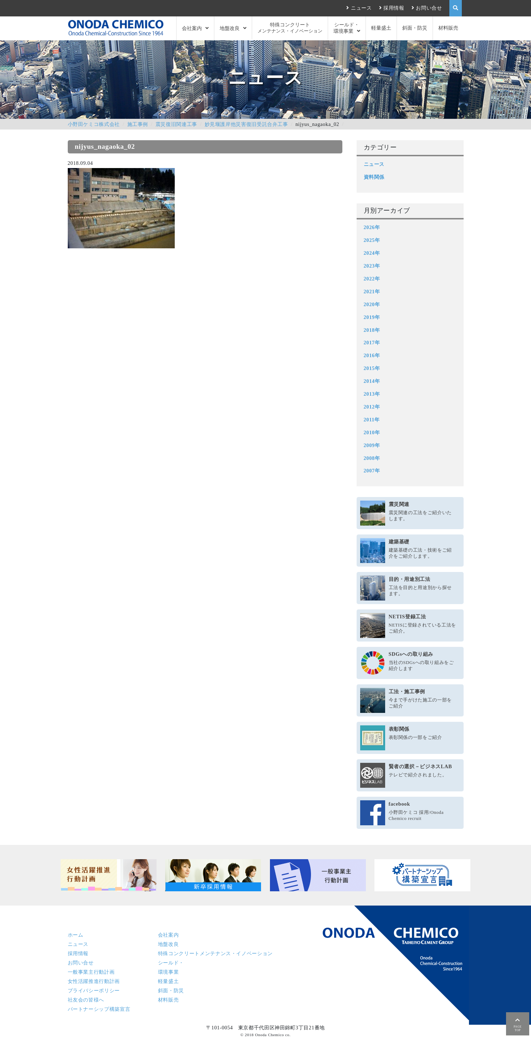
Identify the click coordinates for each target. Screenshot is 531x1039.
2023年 (372, 266)
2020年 (372, 304)
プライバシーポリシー (94, 990)
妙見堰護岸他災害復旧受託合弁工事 (246, 124)
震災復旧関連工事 (176, 124)
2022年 (372, 279)
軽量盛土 (381, 28)
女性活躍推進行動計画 (94, 981)
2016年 (372, 355)
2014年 (372, 381)
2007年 (372, 470)
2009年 (372, 445)
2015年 (372, 368)
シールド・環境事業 (346, 28)
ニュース (361, 8)
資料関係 (374, 177)
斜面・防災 (414, 28)
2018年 (372, 330)
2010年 (372, 432)
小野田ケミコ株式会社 (94, 124)
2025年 (372, 240)
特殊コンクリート (289, 28)
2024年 (372, 253)
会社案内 (192, 28)
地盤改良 (230, 28)
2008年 (372, 458)
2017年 (372, 342)
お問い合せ (429, 8)
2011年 (372, 419)
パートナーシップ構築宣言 (99, 1009)
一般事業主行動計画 (91, 972)
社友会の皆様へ (86, 1000)
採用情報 (393, 8)
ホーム (75, 935)
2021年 (372, 291)
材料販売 (448, 28)
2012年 (372, 407)
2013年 (372, 394)
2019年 (372, 317)
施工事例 (137, 124)
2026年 (372, 227)
